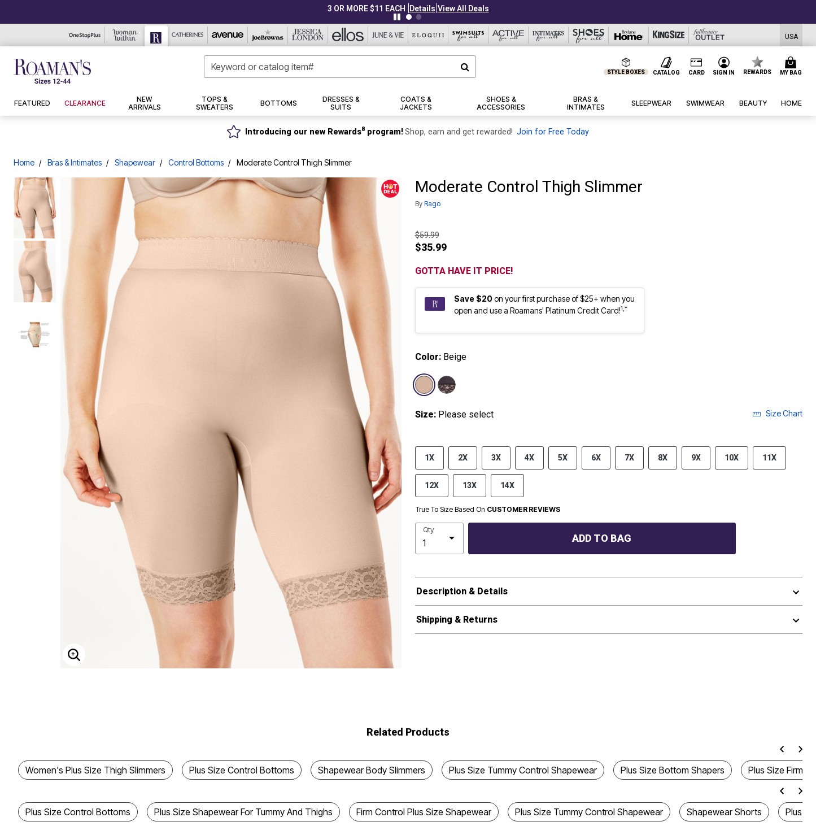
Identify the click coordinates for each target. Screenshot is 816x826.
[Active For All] (508, 35)
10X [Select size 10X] (732, 457)
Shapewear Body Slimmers (371, 770)
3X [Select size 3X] (496, 457)
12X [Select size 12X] (432, 485)
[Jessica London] (308, 35)
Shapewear (135, 162)
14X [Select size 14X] (507, 485)
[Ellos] (348, 35)
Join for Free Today (553, 132)
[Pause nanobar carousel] (397, 16)
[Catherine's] (188, 35)
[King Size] (669, 35)
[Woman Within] (125, 35)
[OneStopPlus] (85, 35)
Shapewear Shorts (724, 812)
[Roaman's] (156, 35)
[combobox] (340, 66)
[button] (422, 8)
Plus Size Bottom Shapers (673, 770)
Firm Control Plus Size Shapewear (423, 812)
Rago (432, 203)
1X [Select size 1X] (429, 457)
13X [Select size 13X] (469, 485)
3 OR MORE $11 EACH (366, 8)
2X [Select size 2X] (463, 457)
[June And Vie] (388, 35)
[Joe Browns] (268, 35)
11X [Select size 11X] (769, 457)
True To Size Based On (488, 510)
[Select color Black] (447, 385)
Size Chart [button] (777, 413)
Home (24, 162)
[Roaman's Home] (52, 71)
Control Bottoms (196, 162)
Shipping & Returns (457, 619)
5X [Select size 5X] (563, 457)
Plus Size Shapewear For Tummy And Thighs (243, 812)
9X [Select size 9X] (696, 457)
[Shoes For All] (589, 35)
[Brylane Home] (629, 35)
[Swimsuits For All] (468, 35)
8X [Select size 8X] (662, 457)
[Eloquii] (428, 35)
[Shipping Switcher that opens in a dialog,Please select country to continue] (791, 35)
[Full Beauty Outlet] (709, 35)
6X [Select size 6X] (596, 457)
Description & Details (462, 591)
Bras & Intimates (74, 162)
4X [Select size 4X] (529, 457)
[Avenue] (228, 35)
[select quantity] (439, 538)
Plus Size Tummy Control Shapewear (523, 770)
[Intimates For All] (549, 35)
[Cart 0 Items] (792, 66)
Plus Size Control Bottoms (241, 770)
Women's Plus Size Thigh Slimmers (95, 770)
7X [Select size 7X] (629, 457)
